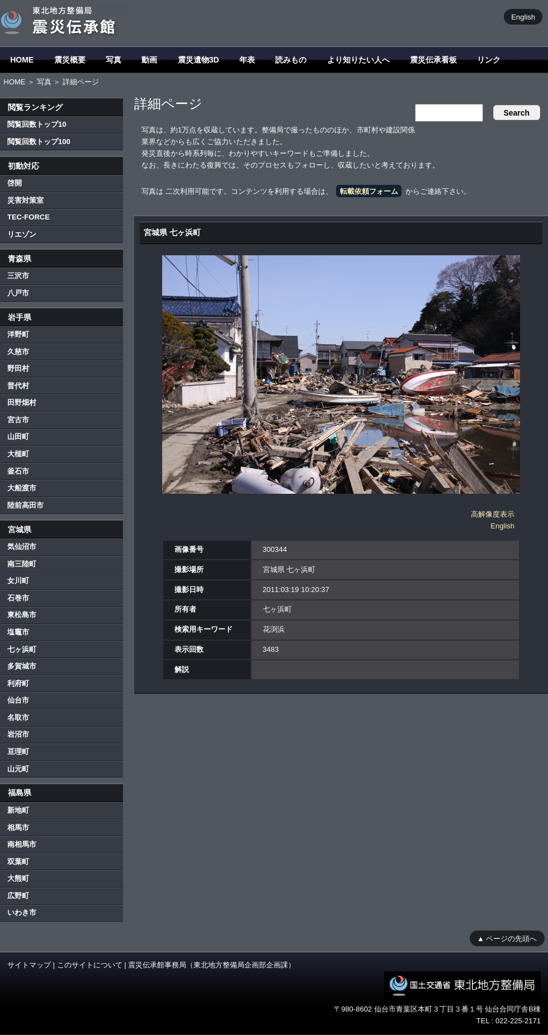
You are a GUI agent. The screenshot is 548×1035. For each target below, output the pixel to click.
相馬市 (18, 827)
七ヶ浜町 (21, 649)
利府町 (18, 683)
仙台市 (18, 700)
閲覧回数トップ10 (36, 124)
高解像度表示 (492, 514)
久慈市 (18, 351)
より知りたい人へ (358, 59)
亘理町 (18, 751)
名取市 (18, 717)
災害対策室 (25, 200)
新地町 (18, 810)
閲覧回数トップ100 (38, 141)
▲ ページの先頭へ (507, 938)
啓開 (14, 183)
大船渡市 (21, 488)
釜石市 (18, 471)
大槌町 (18, 454)
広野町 (18, 895)
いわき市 (21, 912)
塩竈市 (18, 632)
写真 (113, 59)
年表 (247, 59)
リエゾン (21, 234)
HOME (22, 59)
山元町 (18, 769)
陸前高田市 (25, 505)
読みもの (290, 59)
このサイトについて (89, 965)
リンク (488, 59)
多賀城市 (21, 666)
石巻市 (18, 598)
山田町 (18, 436)
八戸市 (18, 293)
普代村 (18, 385)
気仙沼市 (21, 546)
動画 (149, 59)
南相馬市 (21, 844)
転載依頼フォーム (369, 191)
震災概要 (70, 59)
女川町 (18, 580)
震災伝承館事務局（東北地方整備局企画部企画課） (211, 965)
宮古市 (18, 420)
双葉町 (18, 861)
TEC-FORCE (28, 217)
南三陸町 (21, 564)
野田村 (18, 368)
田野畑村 (21, 402)
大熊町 (18, 878)
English (523, 16)
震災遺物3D (198, 59)
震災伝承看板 (433, 59)
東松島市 (21, 614)
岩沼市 (18, 734)
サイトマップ (29, 965)
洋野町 (18, 334)
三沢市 (18, 275)
